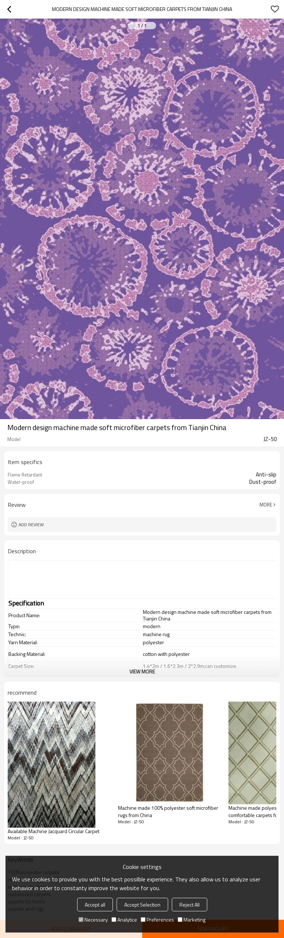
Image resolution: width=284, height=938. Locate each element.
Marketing (191, 919)
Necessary (93, 919)
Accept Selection (142, 904)
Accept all (95, 904)
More (266, 504)
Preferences (157, 919)
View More (142, 671)
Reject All (189, 904)
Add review (31, 524)
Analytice (124, 919)
